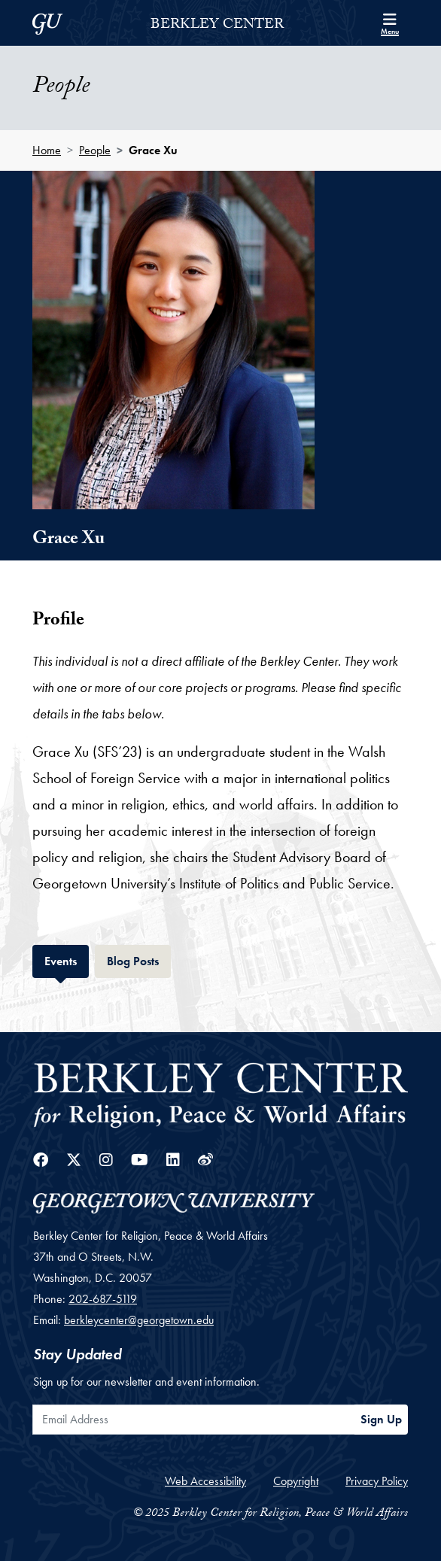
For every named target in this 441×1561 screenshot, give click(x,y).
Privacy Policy (376, 1481)
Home (46, 150)
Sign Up (381, 1419)
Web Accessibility (205, 1481)
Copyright (295, 1481)
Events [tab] (66, 959)
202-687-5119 (102, 1299)
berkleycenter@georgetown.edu (139, 1320)
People (95, 150)
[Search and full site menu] (390, 22)
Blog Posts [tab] (139, 959)
